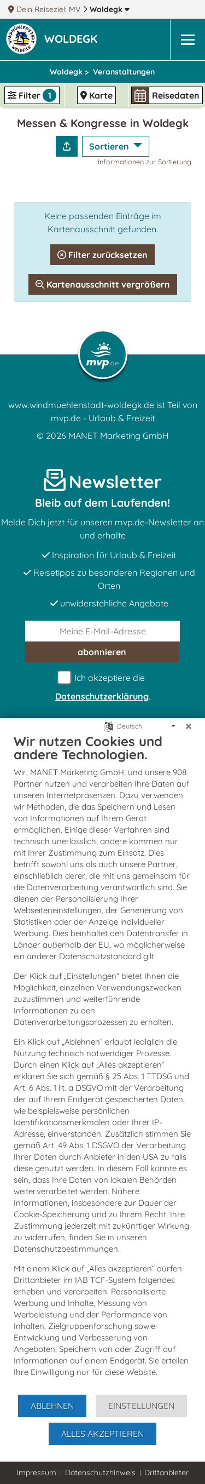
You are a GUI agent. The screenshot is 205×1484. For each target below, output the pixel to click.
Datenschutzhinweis (100, 1472)
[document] (102, 1063)
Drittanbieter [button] (166, 1472)
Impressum (36, 1472)
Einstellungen (141, 1405)
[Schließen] (188, 726)
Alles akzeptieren (102, 1433)
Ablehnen (52, 1405)
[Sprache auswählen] (108, 725)
